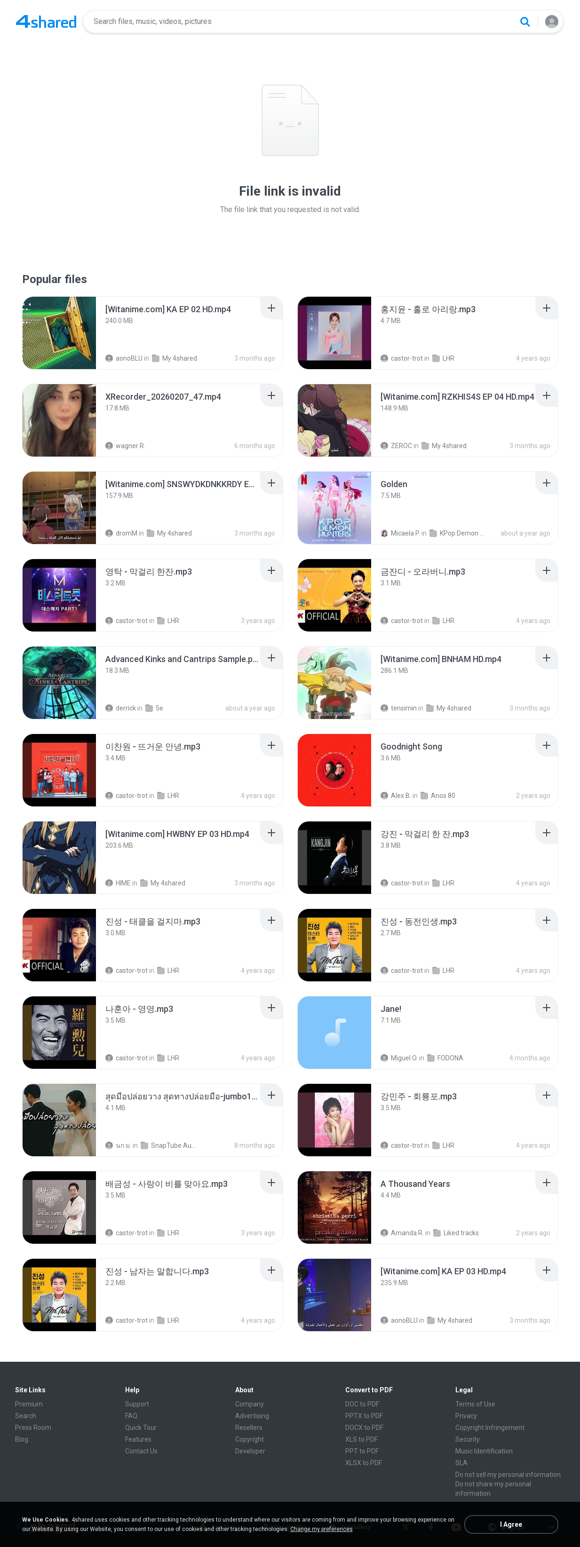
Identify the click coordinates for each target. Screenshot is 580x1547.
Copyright (249, 1439)
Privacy (466, 1416)
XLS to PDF (361, 1439)
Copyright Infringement (489, 1427)
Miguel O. (399, 1058)
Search (25, 1416)
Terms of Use (475, 1404)
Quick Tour (141, 1427)
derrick (120, 708)
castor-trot (402, 358)
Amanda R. (402, 1233)
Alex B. (396, 795)
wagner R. (125, 446)
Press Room (33, 1427)
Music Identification (484, 1451)
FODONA (445, 1058)
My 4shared (174, 358)
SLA (461, 1463)
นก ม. (118, 1145)
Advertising (252, 1416)
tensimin (399, 708)
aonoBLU (124, 358)
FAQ (131, 1416)
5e (154, 708)
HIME (118, 883)
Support (137, 1404)
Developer (250, 1451)
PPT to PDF (362, 1451)
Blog (21, 1439)
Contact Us (141, 1451)
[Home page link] (46, 21)
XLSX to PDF (363, 1463)
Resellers (248, 1427)
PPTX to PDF (364, 1416)
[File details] (59, 333)
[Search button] (525, 21)
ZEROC (396, 446)
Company (249, 1404)
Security (467, 1439)
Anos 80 (438, 795)
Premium (29, 1404)
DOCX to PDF (364, 1427)
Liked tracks (456, 1233)
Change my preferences (321, 1529)
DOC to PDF (362, 1404)
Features (138, 1439)
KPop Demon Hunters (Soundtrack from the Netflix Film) (458, 533)
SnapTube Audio (170, 1145)
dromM (121, 533)
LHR (443, 358)
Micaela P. (400, 533)
